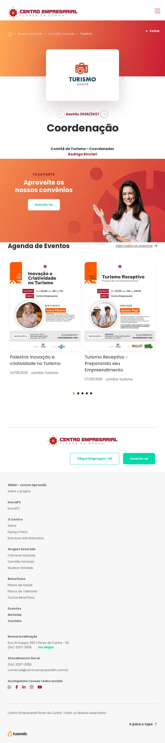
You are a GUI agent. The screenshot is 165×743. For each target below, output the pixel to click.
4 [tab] (87, 393)
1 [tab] (74, 393)
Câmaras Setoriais (21, 555)
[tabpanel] (45, 318)
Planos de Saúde (20, 585)
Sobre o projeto (19, 491)
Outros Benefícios (21, 597)
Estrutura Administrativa (26, 538)
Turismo (86, 34)
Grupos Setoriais (30, 34)
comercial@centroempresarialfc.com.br (38, 670)
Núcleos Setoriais (20, 568)
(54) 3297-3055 (20, 647)
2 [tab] (78, 393)
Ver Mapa (45, 647)
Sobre (12, 526)
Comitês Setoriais (61, 34)
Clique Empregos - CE (94, 458)
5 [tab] (91, 393)
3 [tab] (82, 393)
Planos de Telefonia (22, 591)
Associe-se (44, 204)
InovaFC (14, 508)
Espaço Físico (18, 532)
